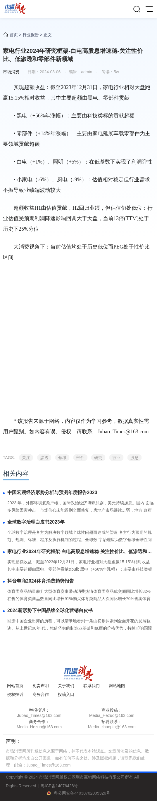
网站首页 (15, 685)
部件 (80, 457)
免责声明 (40, 685)
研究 (98, 457)
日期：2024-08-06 (44, 71)
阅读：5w (109, 71)
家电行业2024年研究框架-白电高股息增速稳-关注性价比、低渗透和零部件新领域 (79, 552)
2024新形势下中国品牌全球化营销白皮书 (50, 610)
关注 (26, 457)
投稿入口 (66, 694)
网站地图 (117, 685)
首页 (14, 34)
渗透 (44, 457)
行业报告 (31, 34)
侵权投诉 (15, 694)
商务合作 (40, 694)
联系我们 (91, 685)
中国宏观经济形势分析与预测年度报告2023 (52, 492)
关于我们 (66, 685)
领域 (62, 457)
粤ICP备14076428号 (59, 785)
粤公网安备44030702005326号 (82, 793)
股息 (134, 457)
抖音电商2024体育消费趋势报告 (40, 580)
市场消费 (11, 71)
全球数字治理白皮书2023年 (36, 521)
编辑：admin (80, 71)
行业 (116, 457)
